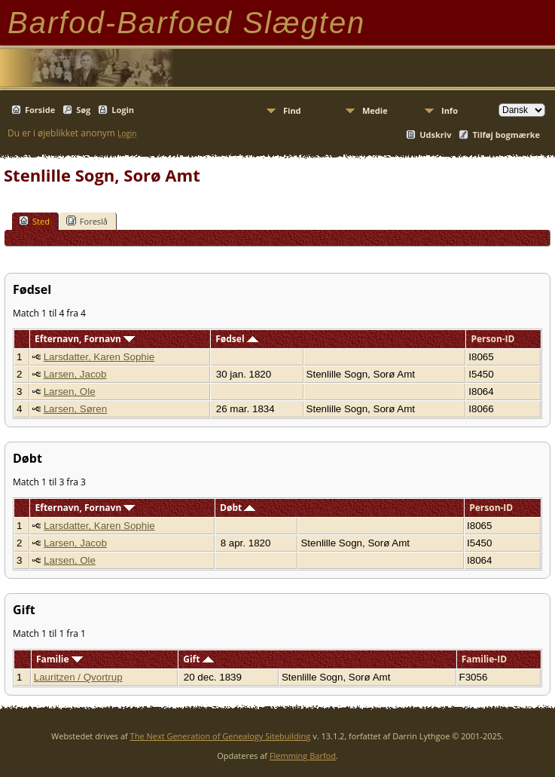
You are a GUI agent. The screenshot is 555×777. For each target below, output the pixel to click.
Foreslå (87, 221)
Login (122, 109)
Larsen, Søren (75, 409)
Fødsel (236, 338)
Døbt (237, 507)
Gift (198, 659)
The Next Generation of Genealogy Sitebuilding (220, 736)
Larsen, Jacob (75, 374)
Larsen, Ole (70, 391)
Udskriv (435, 134)
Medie (375, 110)
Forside (40, 109)
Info (449, 110)
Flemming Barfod (303, 755)
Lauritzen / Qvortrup (78, 677)
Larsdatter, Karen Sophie (99, 356)
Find (292, 110)
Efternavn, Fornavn (85, 338)
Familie (59, 659)
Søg (83, 109)
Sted (34, 221)
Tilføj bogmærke (506, 134)
